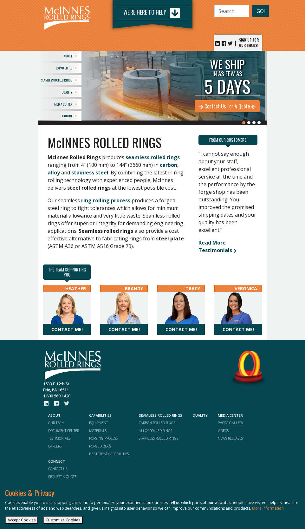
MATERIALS (98, 430)
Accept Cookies (22, 520)
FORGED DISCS (100, 446)
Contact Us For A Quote (227, 106)
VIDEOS (223, 430)
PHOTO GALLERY (230, 422)
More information (268, 508)
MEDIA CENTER (66, 104)
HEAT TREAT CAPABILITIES (109, 453)
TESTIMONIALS (59, 438)
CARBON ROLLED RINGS (157, 422)
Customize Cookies (63, 520)
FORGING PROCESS (103, 438)
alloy (54, 172)
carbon (168, 164)
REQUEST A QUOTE (62, 476)
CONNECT (70, 115)
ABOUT (71, 55)
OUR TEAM (56, 422)
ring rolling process (105, 200)
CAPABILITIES (67, 67)
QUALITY (70, 92)
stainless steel (89, 172)
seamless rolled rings (153, 157)
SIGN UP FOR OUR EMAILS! (249, 42)
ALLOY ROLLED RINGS (155, 430)
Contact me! (67, 329)
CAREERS (55, 446)
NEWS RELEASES (230, 438)
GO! (260, 11)
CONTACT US (57, 468)
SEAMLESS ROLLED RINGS (60, 79)
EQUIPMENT (98, 422)
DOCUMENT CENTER (63, 430)
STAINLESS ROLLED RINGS (158, 438)
